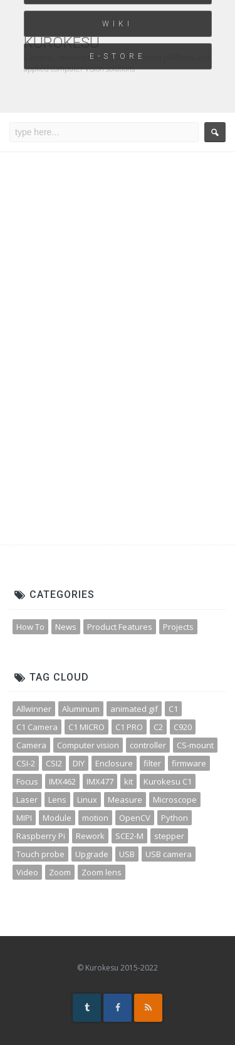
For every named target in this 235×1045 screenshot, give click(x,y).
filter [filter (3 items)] (152, 763)
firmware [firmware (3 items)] (189, 763)
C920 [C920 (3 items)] (183, 727)
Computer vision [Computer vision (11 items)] (88, 745)
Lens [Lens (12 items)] (57, 799)
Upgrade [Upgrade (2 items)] (91, 854)
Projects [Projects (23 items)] (178, 626)
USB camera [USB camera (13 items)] (168, 854)
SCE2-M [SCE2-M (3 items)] (129, 836)
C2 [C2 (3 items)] (158, 727)
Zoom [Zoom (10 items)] (60, 872)
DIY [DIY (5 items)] (79, 763)
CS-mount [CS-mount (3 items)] (195, 745)
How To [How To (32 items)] (30, 626)
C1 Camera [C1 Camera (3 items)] (37, 727)
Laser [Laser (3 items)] (27, 799)
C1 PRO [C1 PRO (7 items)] (129, 727)
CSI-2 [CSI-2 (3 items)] (25, 763)
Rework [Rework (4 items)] (90, 836)
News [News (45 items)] (65, 626)
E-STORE (118, 56)
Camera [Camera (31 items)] (31, 745)
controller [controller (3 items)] (148, 745)
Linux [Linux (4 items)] (87, 799)
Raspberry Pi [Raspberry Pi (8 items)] (40, 836)
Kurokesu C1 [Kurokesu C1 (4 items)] (168, 781)
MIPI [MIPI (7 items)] (24, 817)
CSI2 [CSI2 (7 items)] (54, 763)
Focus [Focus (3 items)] (27, 781)
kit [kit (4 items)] (128, 781)
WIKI (117, 23)
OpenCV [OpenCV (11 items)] (134, 817)
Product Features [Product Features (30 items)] (119, 626)
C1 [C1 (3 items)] (173, 708)
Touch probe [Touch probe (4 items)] (40, 854)
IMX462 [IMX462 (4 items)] (62, 781)
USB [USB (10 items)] (127, 854)
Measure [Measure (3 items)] (125, 799)
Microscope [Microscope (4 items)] (175, 799)
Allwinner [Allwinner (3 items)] (33, 708)
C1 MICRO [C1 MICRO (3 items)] (86, 727)
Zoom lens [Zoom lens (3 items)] (101, 872)
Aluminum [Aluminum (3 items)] (81, 708)
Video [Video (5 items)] (27, 872)
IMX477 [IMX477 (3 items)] (99, 781)
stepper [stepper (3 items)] (169, 836)
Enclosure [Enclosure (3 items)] (114, 763)
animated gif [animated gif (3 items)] (134, 708)
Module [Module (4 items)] (57, 817)
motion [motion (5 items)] (95, 817)
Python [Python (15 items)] (174, 817)
